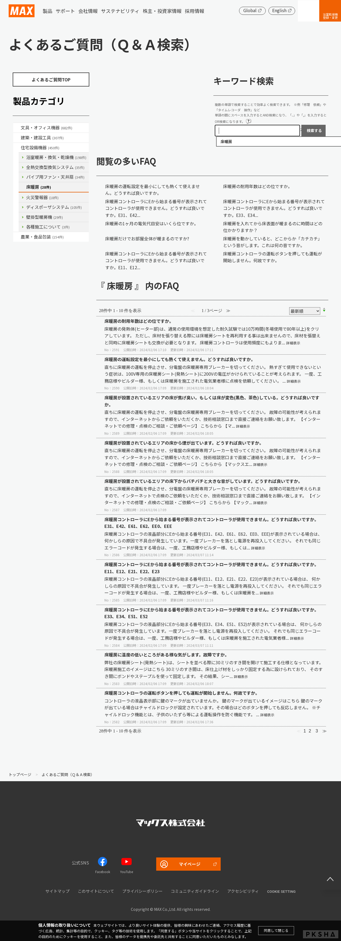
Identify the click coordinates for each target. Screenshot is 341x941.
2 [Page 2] (310, 731)
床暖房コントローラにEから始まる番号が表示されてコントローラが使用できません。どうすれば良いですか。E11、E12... (156, 260)
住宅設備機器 (40, 147)
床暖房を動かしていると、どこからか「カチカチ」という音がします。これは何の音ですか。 (272, 242)
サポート (65, 10)
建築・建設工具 (42, 137)
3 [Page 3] (317, 731)
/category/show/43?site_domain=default (17, 236)
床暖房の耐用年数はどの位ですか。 (257, 186)
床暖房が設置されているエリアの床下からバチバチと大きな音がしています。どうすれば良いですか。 (203, 481)
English (279, 10)
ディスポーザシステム (54, 207)
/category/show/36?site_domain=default (17, 147)
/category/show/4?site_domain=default (17, 127)
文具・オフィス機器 (46, 127)
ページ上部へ (330, 879)
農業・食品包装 (42, 236)
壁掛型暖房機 (44, 217)
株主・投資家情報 (162, 10)
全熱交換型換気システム (55, 167)
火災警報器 (42, 197)
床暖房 (38, 187)
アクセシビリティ (243, 891)
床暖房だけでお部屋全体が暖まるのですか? (147, 238)
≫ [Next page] (324, 731)
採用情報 (194, 10)
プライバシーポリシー (142, 891)
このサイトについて (96, 891)
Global (249, 10)
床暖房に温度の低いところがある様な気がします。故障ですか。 (166, 654)
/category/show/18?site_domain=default (17, 137)
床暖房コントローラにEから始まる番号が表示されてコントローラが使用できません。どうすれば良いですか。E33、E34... (274, 208)
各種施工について (48, 226)
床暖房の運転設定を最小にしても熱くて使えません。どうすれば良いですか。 (152, 189)
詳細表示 (293, 342)
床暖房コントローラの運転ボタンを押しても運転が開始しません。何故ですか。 (272, 257)
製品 (47, 10)
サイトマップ (57, 891)
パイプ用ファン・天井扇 (55, 177)
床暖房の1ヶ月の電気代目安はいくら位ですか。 (151, 223)
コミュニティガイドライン (195, 891)
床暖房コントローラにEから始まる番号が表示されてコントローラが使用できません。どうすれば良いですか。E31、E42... (156, 208)
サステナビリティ (120, 10)
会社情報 (88, 10)
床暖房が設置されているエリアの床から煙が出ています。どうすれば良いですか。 (184, 443)
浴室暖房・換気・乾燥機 (56, 157)
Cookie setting (281, 892)
